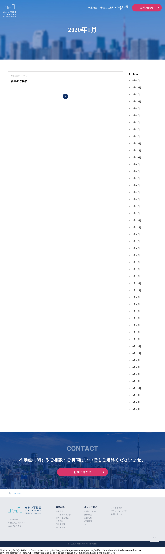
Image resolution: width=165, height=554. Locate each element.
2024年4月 (134, 115)
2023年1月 (134, 213)
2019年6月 (134, 402)
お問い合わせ (146, 8)
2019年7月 (134, 395)
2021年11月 (135, 290)
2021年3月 (134, 332)
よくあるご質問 (121, 8)
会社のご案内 (107, 8)
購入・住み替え (62, 518)
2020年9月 (134, 360)
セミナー (88, 524)
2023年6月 (134, 185)
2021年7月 (134, 311)
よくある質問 (116, 508)
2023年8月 (134, 171)
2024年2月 (134, 129)
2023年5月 (134, 192)
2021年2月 (134, 339)
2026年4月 (134, 80)
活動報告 (88, 515)
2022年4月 (134, 255)
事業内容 (92, 8)
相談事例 (88, 521)
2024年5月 (134, 108)
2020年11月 (135, 353)
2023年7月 (134, 178)
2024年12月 (135, 101)
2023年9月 (134, 164)
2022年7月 (134, 241)
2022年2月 (134, 269)
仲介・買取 (60, 527)
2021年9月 (134, 297)
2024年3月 (134, 122)
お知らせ (88, 518)
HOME (14, 493)
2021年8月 (134, 304)
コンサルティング (63, 515)
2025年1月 (134, 94)
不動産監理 (60, 524)
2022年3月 (134, 262)
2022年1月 (134, 276)
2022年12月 (135, 220)
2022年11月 (135, 227)
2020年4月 (134, 374)
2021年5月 (134, 318)
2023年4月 (134, 199)
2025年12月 (135, 87)
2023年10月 (135, 157)
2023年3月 (134, 206)
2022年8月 (134, 234)
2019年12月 (135, 388)
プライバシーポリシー (120, 511)
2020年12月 (135, 346)
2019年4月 (134, 409)
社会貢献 (59, 521)
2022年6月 (134, 248)
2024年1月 (134, 136)
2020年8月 (134, 367)
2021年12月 (135, 283)
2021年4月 (134, 325)
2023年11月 (135, 150)
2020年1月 (134, 381)
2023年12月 (135, 143)
